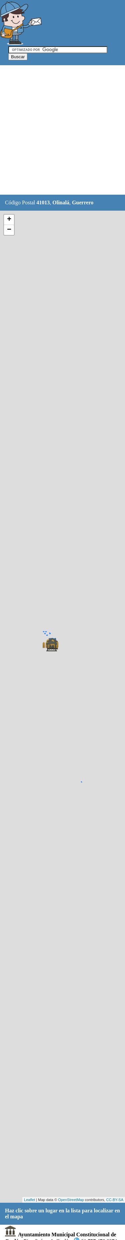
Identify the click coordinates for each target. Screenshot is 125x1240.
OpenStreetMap (71, 1200)
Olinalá (60, 202)
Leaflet (29, 1200)
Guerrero (82, 202)
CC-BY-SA (114, 1200)
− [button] (9, 230)
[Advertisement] (62, 130)
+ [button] (9, 220)
